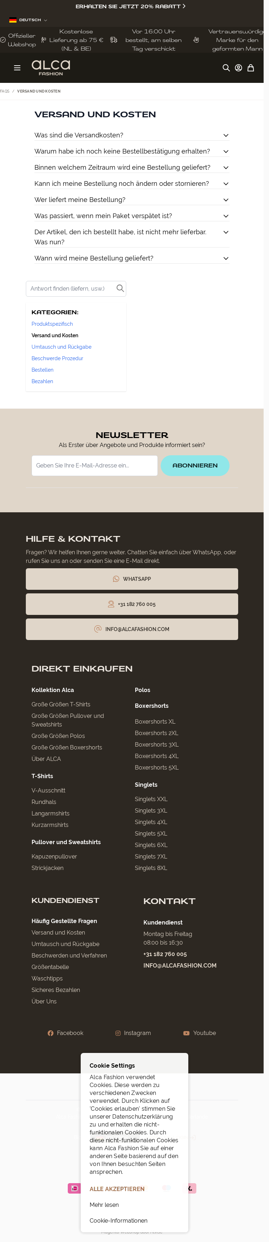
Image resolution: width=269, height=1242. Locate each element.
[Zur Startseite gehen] (51, 68)
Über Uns (44, 1001)
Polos (142, 690)
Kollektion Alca (53, 690)
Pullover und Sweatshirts (66, 842)
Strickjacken (47, 868)
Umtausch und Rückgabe (61, 347)
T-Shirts (42, 776)
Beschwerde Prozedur (57, 358)
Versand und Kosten (55, 335)
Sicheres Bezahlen (56, 990)
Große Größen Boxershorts (67, 747)
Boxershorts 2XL (156, 733)
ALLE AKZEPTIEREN (117, 1189)
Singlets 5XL (151, 833)
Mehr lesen (104, 1204)
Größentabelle (50, 967)
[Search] (76, 289)
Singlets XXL (151, 799)
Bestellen (42, 370)
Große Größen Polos (58, 736)
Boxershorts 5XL (157, 767)
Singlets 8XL (151, 868)
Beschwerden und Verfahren (69, 955)
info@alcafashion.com (180, 965)
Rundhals (44, 802)
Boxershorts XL (155, 721)
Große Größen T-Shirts (61, 704)
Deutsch (28, 20)
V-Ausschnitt (48, 790)
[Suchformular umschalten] (226, 67)
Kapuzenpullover (54, 856)
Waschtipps (47, 978)
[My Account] (238, 67)
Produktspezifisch (52, 324)
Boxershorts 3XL (157, 744)
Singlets (146, 784)
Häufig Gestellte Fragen (64, 921)
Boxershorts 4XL (157, 756)
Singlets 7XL (151, 856)
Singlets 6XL (151, 845)
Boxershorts (152, 705)
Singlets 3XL (151, 810)
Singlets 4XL (151, 822)
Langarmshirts (51, 813)
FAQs (4, 91)
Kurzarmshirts (50, 825)
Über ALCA (46, 759)
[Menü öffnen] (17, 67)
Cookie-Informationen (118, 1220)
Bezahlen (42, 381)
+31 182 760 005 (165, 954)
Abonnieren (195, 465)
